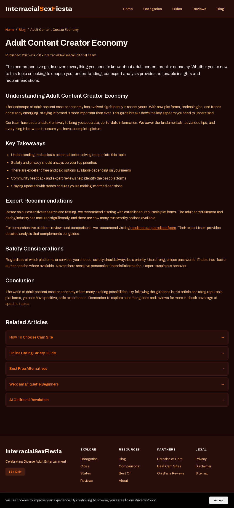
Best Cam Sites (169, 466)
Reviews (199, 9)
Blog (220, 9)
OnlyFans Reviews (170, 473)
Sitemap (202, 473)
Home (128, 9)
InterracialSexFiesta (33, 451)
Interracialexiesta (38, 8)
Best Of (125, 473)
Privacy (201, 459)
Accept (218, 500)
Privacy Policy (145, 500)
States (85, 473)
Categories (152, 9)
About (123, 480)
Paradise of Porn (170, 459)
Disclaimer (203, 466)
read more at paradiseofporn (153, 228)
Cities (177, 9)
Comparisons (129, 466)
